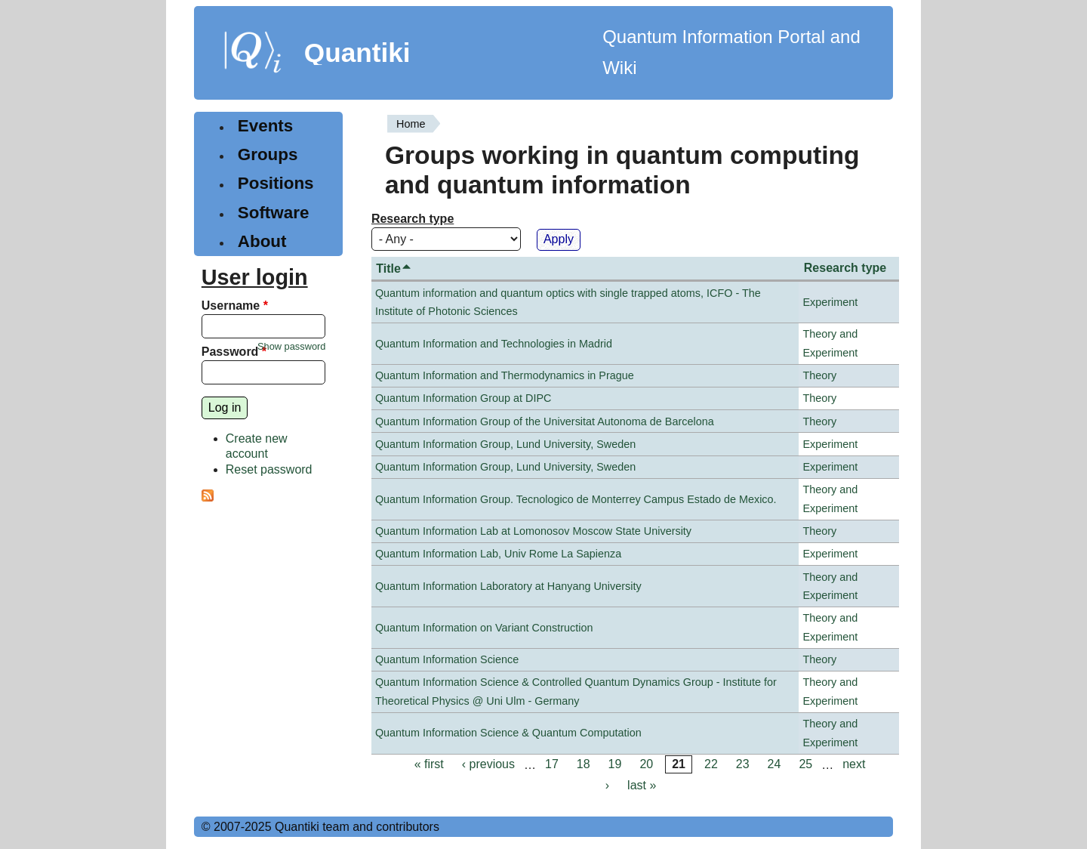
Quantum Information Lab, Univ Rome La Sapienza (498, 554)
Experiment (830, 302)
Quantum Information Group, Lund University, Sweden (505, 444)
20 (646, 764)
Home (410, 124)
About (262, 241)
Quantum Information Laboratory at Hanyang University (508, 586)
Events (265, 125)
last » (641, 785)
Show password (291, 346)
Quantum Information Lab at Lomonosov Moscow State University (533, 531)
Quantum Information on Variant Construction (484, 628)
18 (583, 764)
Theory (819, 375)
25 (805, 764)
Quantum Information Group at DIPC (463, 398)
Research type (412, 218)
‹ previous (488, 764)
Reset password (269, 469)
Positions (276, 183)
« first (429, 764)
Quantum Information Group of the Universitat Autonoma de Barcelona (544, 421)
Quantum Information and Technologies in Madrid (493, 344)
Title (394, 268)
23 (743, 764)
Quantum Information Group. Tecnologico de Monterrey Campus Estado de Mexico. (576, 499)
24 (774, 764)
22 (711, 764)
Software (273, 212)
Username (235, 305)
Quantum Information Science (447, 659)
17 (552, 764)
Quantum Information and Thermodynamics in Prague (504, 375)
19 (615, 764)
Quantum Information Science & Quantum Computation (508, 733)
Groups (268, 154)
